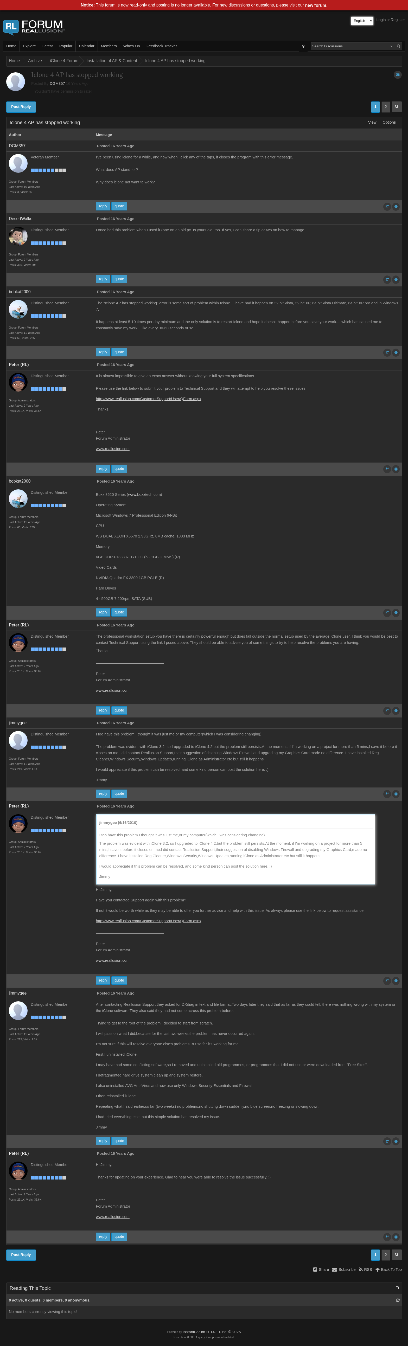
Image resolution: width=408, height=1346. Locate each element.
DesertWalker (21, 218)
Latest (47, 46)
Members (109, 46)
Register (398, 20)
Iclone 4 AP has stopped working (175, 61)
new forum (315, 5)
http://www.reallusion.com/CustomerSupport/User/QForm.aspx (148, 399)
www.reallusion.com (113, 449)
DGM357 (57, 83)
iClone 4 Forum (64, 61)
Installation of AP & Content (111, 61)
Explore (29, 46)
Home (11, 46)
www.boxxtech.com (144, 494)
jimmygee (18, 723)
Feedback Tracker (161, 46)
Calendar (86, 46)
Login (381, 20)
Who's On (131, 46)
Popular (66, 46)
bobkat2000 (20, 292)
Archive (35, 61)
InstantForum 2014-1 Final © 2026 (212, 1332)
